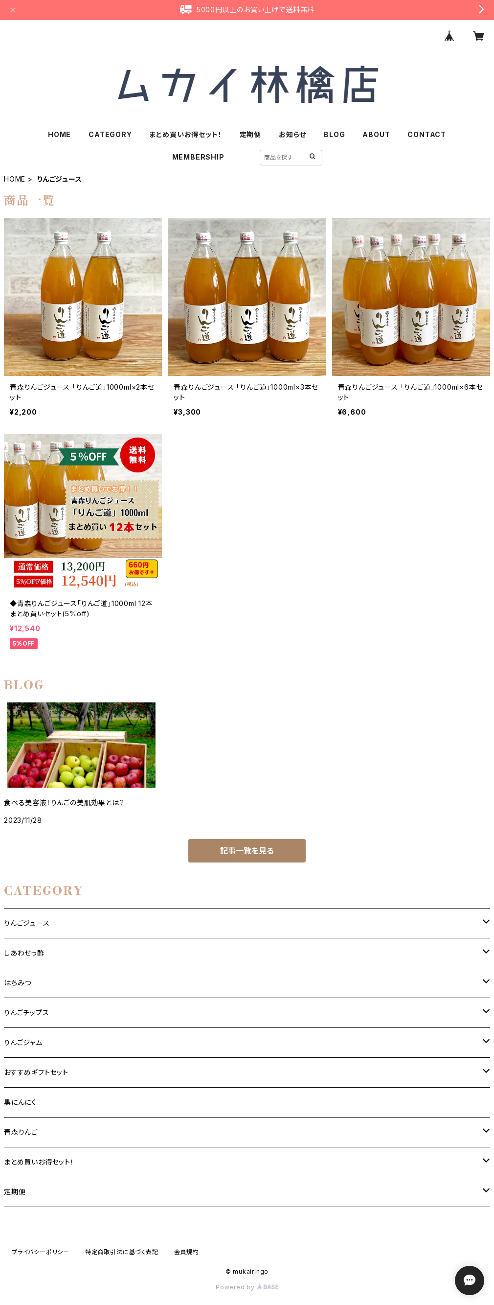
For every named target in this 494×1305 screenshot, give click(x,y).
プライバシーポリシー (40, 1252)
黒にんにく (20, 1102)
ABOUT (376, 134)
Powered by (247, 1287)
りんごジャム (23, 1042)
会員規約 (186, 1252)
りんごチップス (26, 1012)
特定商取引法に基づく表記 (121, 1252)
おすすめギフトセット (36, 1072)
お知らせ (292, 134)
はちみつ (17, 983)
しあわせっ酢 (24, 953)
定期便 (250, 134)
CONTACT (426, 134)
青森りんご (21, 1132)
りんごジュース (27, 923)
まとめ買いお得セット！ (186, 134)
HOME (59, 134)
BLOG (334, 134)
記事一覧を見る (247, 851)
